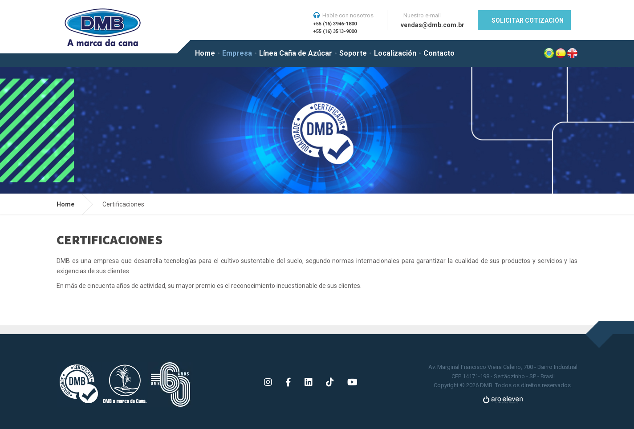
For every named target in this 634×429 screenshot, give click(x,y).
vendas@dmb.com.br (432, 24)
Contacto (439, 53)
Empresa (237, 53)
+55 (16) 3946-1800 (335, 24)
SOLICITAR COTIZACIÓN (528, 20)
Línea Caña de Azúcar (295, 53)
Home (205, 53)
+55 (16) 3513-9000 (335, 31)
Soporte (353, 53)
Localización (395, 53)
